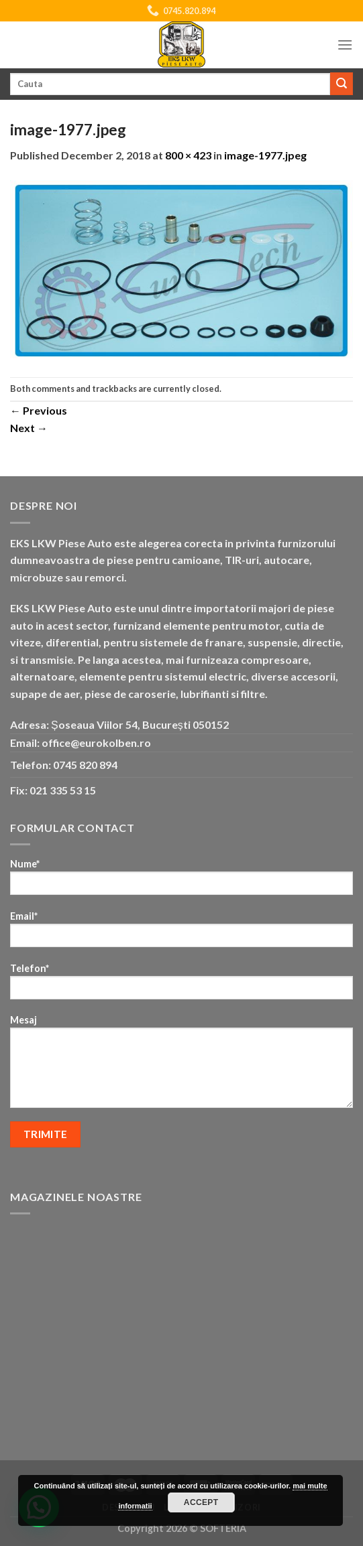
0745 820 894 (85, 764)
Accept (201, 1502)
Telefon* (181, 986)
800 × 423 (188, 155)
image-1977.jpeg (265, 155)
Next (29, 427)
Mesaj (181, 1065)
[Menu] (345, 44)
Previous (38, 410)
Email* (181, 933)
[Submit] (341, 83)
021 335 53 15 (63, 790)
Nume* (181, 881)
